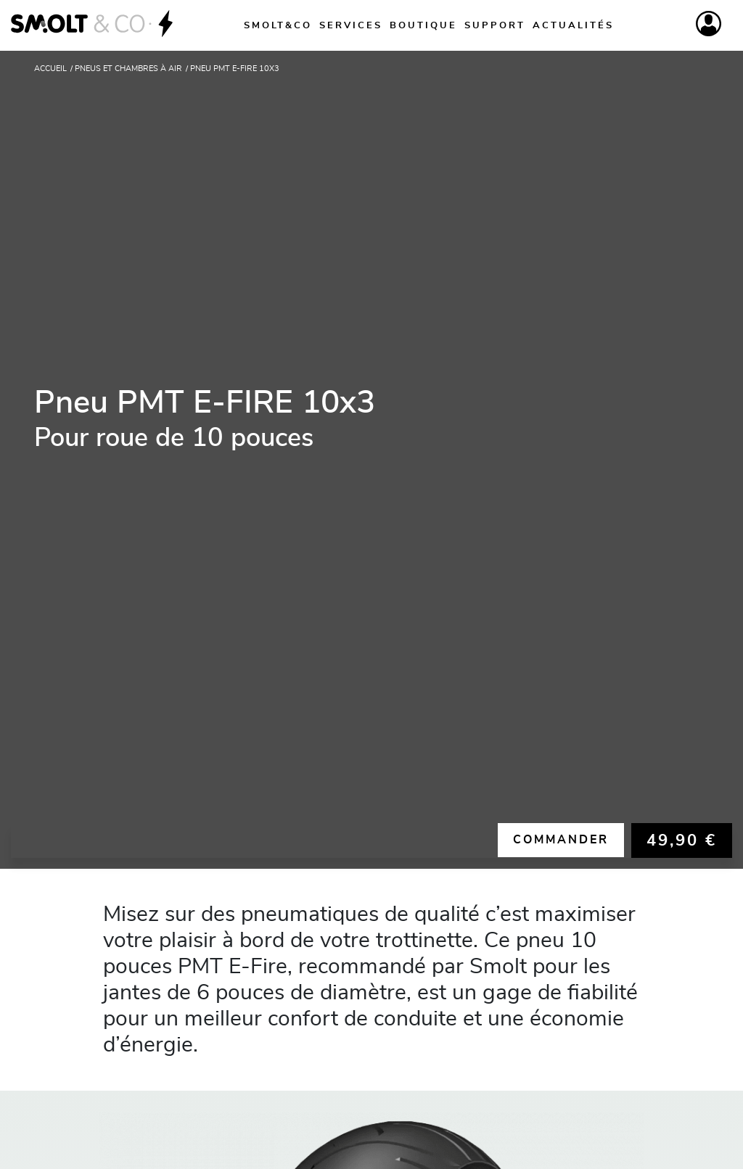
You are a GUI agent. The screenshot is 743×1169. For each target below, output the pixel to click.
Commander (561, 840)
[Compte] (708, 23)
